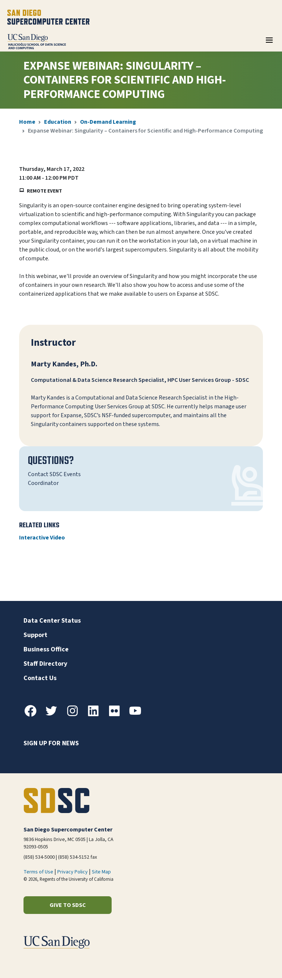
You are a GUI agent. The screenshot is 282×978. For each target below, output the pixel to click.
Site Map (101, 872)
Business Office (46, 649)
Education (57, 122)
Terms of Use (38, 872)
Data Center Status (52, 620)
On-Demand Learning (108, 122)
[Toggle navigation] (269, 43)
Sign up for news (51, 743)
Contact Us (40, 678)
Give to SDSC (68, 905)
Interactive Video (42, 538)
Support (35, 635)
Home (27, 122)
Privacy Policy (72, 872)
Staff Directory (45, 663)
